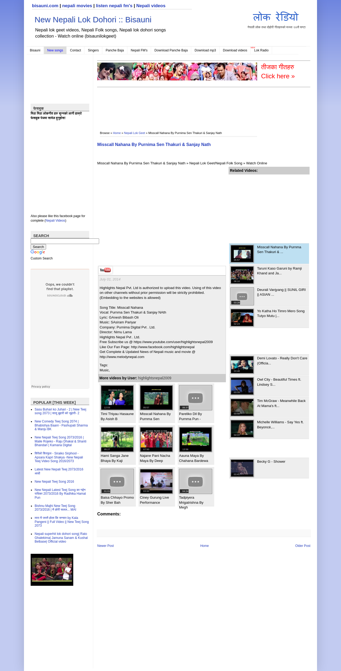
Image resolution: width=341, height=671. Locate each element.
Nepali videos (150, 5)
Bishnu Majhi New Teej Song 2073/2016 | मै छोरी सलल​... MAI (55, 507)
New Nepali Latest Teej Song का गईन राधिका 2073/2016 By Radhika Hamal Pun (60, 493)
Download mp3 (205, 50)
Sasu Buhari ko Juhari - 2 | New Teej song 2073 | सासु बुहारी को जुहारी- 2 (60, 411)
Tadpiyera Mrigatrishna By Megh (191, 502)
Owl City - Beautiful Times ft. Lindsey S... (279, 381)
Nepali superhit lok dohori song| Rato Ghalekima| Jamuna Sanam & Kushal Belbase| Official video (61, 537)
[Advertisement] (194, 105)
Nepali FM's (139, 50)
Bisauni (35, 50)
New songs (55, 50)
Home (117, 133)
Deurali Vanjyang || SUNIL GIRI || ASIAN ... (281, 292)
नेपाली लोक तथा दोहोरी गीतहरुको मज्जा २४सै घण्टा (276, 19)
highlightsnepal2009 (155, 378)
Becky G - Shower (271, 461)
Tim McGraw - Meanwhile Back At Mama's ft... (281, 403)
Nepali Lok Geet (134, 133)
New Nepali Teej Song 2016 (54, 481)
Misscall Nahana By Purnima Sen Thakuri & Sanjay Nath (154, 144)
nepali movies (77, 5)
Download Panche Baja (171, 50)
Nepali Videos (55, 220)
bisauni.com (45, 5)
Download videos (235, 50)
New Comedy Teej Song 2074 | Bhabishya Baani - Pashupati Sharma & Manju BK (61, 425)
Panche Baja (115, 50)
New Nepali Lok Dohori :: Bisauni (93, 19)
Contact (75, 50)
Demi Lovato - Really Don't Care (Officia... (282, 360)
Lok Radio (261, 50)
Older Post (302, 546)
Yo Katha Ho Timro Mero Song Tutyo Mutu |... (281, 313)
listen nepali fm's (114, 5)
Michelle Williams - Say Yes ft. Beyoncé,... (280, 424)
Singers (93, 50)
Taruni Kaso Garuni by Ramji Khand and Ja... (279, 270)
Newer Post (105, 546)
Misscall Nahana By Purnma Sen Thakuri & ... (279, 249)
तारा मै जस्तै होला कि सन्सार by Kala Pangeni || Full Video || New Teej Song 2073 (62, 521)
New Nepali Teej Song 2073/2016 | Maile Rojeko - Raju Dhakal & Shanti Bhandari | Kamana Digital (60, 441)
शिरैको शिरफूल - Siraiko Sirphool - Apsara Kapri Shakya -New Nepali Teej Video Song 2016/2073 (59, 457)
